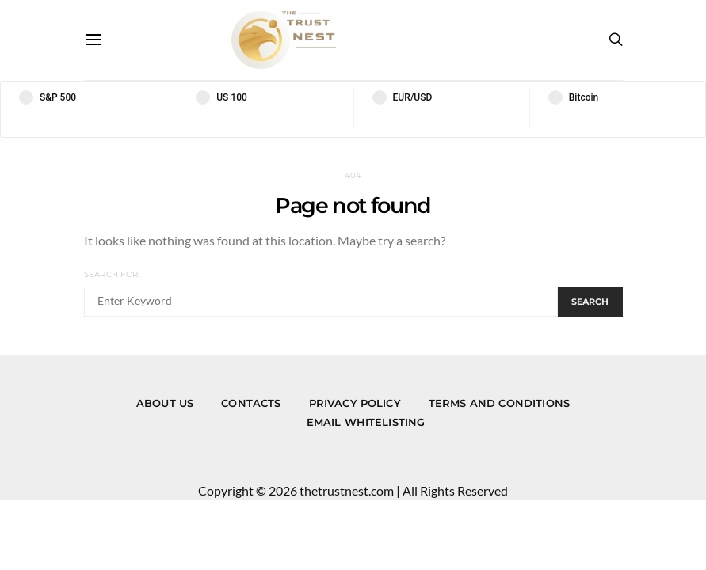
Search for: (112, 274)
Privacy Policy (355, 403)
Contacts (250, 403)
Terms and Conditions (499, 403)
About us (164, 403)
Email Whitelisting (366, 422)
